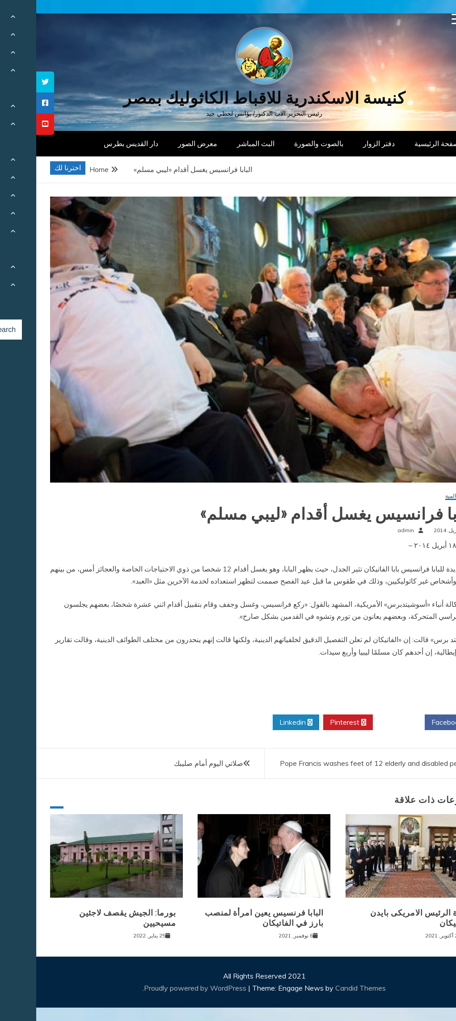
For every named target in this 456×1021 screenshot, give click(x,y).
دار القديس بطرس (95, 143)
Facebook (414, 722)
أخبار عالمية (422, 496)
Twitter (362, 722)
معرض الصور (161, 143)
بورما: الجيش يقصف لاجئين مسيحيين (91, 918)
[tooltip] (9, 81)
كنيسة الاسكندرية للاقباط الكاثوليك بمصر (228, 98)
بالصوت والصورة (282, 143)
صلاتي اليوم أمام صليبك (172, 763)
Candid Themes (324, 987)
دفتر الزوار (343, 143)
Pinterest (312, 722)
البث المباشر (219, 143)
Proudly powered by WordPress (160, 987)
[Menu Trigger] (421, 19)
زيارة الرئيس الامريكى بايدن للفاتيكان (384, 918)
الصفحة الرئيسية (402, 143)
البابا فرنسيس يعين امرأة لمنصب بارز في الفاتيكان (228, 918)
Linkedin (259, 722)
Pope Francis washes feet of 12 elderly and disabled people (339, 763)
